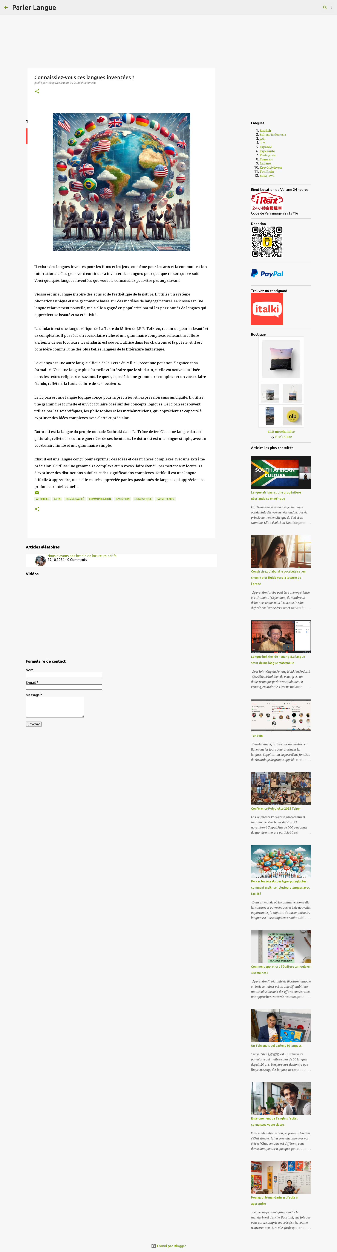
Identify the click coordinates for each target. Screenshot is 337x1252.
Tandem (257, 735)
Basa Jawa (267, 176)
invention (123, 499)
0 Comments (88, 82)
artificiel (42, 499)
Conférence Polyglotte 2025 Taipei (275, 808)
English (265, 131)
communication (100, 499)
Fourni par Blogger (168, 1246)
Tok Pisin (267, 172)
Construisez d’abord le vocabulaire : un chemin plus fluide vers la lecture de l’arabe (278, 578)
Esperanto (267, 151)
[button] (37, 91)
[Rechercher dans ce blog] (311, 7)
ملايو (262, 139)
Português (268, 155)
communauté (75, 499)
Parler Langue (34, 7)
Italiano (265, 163)
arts (57, 499)
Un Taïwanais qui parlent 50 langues (276, 1045)
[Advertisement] (237, 185)
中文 (263, 143)
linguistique (143, 499)
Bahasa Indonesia (273, 135)
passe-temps (165, 499)
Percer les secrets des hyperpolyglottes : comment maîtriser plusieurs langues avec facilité (280, 888)
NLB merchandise (281, 432)
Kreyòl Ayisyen (271, 167)
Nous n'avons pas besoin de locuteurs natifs (81, 556)
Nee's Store (283, 437)
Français (266, 159)
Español (266, 147)
